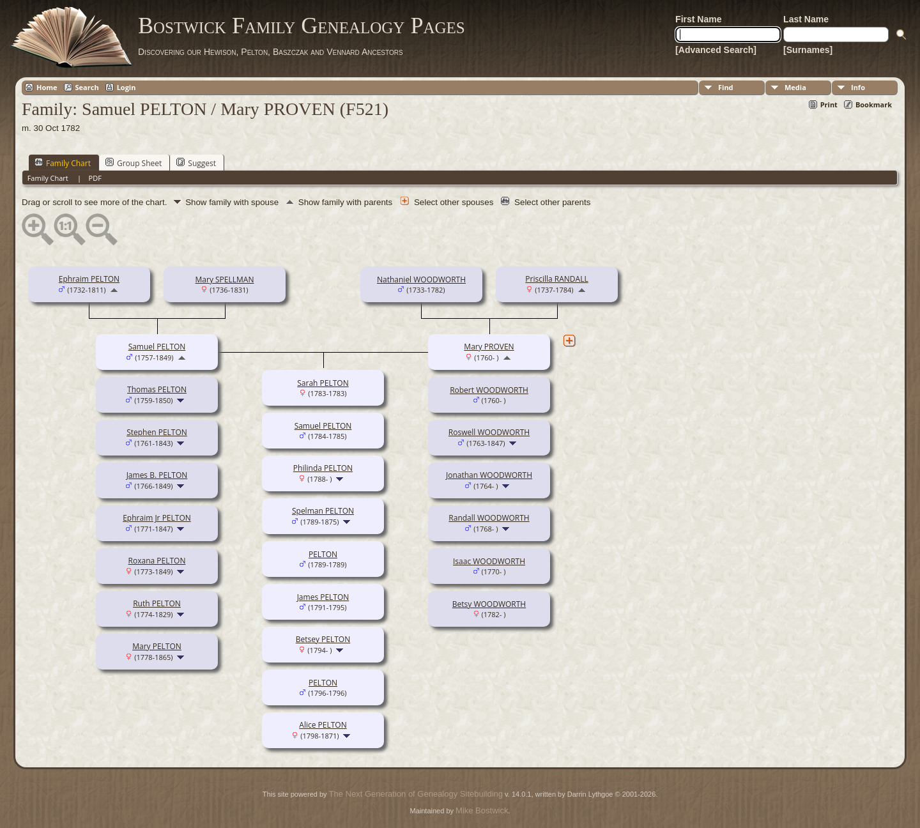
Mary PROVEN (489, 346)
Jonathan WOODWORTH (489, 475)
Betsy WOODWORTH (489, 604)
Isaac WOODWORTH (489, 561)
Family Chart (62, 163)
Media (795, 87)
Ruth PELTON (157, 603)
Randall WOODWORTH (488, 517)
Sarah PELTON (322, 383)
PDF (95, 178)
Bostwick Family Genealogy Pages (301, 25)
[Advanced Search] (715, 50)
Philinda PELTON (323, 468)
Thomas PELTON (157, 389)
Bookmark (873, 104)
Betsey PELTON (323, 639)
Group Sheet (133, 163)
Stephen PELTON (156, 432)
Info (858, 87)
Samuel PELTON (157, 346)
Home (46, 87)
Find (725, 87)
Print (829, 104)
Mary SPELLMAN (224, 279)
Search (87, 87)
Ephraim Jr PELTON (157, 517)
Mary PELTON (156, 646)
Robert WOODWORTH (489, 390)
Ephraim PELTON (89, 278)
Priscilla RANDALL (556, 278)
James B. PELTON (157, 475)
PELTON (323, 554)
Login (126, 87)
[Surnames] (807, 50)
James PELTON (323, 597)
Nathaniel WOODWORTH (421, 279)
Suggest (196, 163)
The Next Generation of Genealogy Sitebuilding (416, 794)
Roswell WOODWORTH (489, 432)
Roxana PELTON (157, 560)
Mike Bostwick (482, 810)
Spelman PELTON (323, 510)
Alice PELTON (322, 724)
